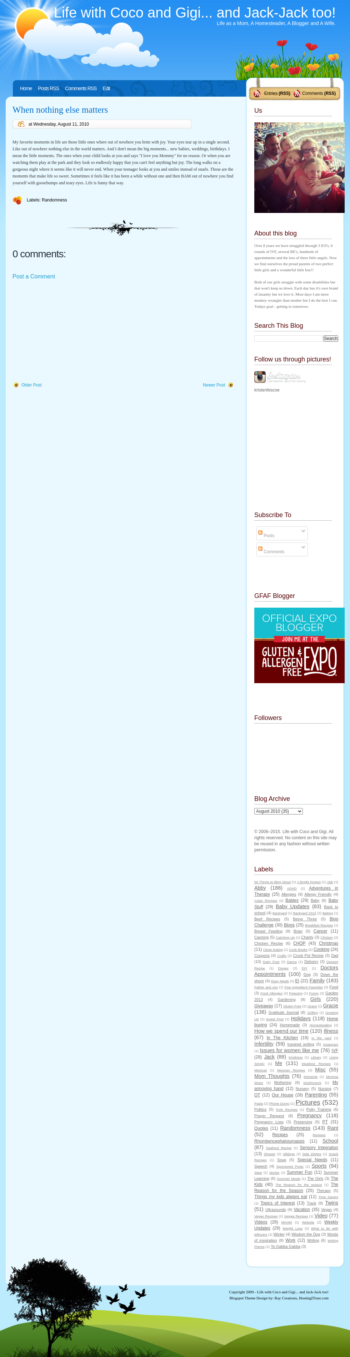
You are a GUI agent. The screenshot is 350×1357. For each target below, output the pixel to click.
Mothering (282, 1082)
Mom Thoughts (272, 1076)
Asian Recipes (265, 901)
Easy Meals (280, 981)
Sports (319, 1166)
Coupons (262, 955)
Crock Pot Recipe (308, 955)
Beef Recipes (267, 919)
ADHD (292, 888)
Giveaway (263, 1005)
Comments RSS (80, 88)
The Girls (315, 1178)
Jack (269, 1057)
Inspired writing (301, 1044)
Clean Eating (273, 950)
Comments (312, 93)
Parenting (316, 1095)
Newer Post (214, 385)
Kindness (295, 1057)
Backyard (279, 913)
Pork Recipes (287, 1110)
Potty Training (318, 1109)
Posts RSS (48, 88)
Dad (334, 955)
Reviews (318, 1135)
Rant (333, 1128)
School (330, 1141)
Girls (315, 999)
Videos (260, 1222)
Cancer (321, 931)
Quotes (261, 1128)
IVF (334, 1050)
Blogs (289, 925)
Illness (331, 1031)
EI (297, 980)
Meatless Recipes (316, 1064)
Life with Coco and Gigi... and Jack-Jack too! (195, 12)
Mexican (260, 1070)
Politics (260, 1109)
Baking (327, 913)
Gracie (330, 1005)
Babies (292, 900)
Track (311, 1203)
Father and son (266, 987)
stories (274, 1172)
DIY (305, 968)
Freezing (295, 993)
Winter (279, 1234)
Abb (330, 882)
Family (317, 980)
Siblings (289, 1154)
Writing (313, 1240)
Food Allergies (271, 993)
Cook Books (298, 950)
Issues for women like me (289, 1050)
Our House (282, 1095)
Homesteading (321, 1025)
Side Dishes (311, 1154)
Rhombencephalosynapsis (279, 1141)
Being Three (305, 919)
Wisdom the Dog (305, 1234)
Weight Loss (292, 1228)
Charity (307, 937)
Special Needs (313, 1159)
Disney (283, 968)
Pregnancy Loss (269, 1122)
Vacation (302, 1209)
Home (26, 88)
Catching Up (285, 937)
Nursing (324, 1088)
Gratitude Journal (284, 1012)
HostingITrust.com (314, 1298)
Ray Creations (286, 1298)
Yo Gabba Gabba (285, 1246)
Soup (281, 1160)
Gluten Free (292, 1006)
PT (325, 1121)
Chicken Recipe (268, 943)
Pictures (307, 1102)
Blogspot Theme (243, 1298)
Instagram (330, 1044)
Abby (260, 888)
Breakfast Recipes (319, 925)
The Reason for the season (298, 1185)
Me (278, 1063)
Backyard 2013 (304, 913)
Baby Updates (292, 906)
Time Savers (328, 1197)
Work (291, 1240)
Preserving (303, 1122)
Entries (271, 93)
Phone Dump (279, 1103)
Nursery (302, 1088)
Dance (292, 962)
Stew (258, 1172)
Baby (315, 900)
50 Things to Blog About (272, 882)
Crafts (281, 956)
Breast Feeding (268, 931)
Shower (270, 1154)
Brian (298, 931)
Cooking (321, 949)
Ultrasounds (275, 1209)
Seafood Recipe (278, 1148)
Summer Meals (288, 1179)
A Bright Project (309, 882)
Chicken (327, 937)
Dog (307, 974)
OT (257, 1095)
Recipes (280, 1134)
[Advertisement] (66, 331)
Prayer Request (269, 1116)
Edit (106, 88)
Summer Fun (299, 1172)
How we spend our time (281, 1031)
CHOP (299, 943)
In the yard (321, 1038)
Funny (314, 993)
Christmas (328, 943)
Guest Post (275, 1019)
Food (333, 987)
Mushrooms (312, 1083)
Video (321, 1216)
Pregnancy (309, 1115)
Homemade (290, 1025)
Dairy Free (271, 962)
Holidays (301, 1018)
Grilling (312, 1013)
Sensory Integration (319, 1147)
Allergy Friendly (317, 894)
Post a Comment (33, 276)
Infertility (264, 1044)
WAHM (286, 1222)
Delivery (311, 961)
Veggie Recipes (296, 1216)
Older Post (31, 385)
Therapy (323, 1190)
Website (308, 1222)
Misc (320, 1070)
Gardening (286, 999)
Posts (266, 535)
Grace (312, 1006)
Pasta (258, 1103)
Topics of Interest (277, 1203)
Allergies (288, 894)
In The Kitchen (282, 1037)
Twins (331, 1203)
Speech (261, 1166)
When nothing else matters (60, 110)
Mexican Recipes (291, 1070)
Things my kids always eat (280, 1196)
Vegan (326, 1209)
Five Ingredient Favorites (304, 987)
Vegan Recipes (266, 1216)
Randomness (54, 200)
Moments (311, 1077)
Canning (261, 937)
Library (316, 1057)
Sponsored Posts (290, 1166)
